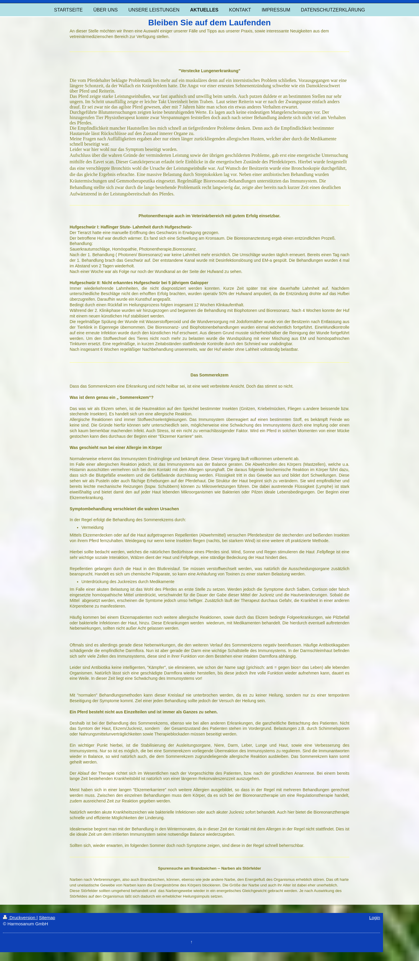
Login (374, 917)
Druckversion (20, 917)
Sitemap (47, 917)
